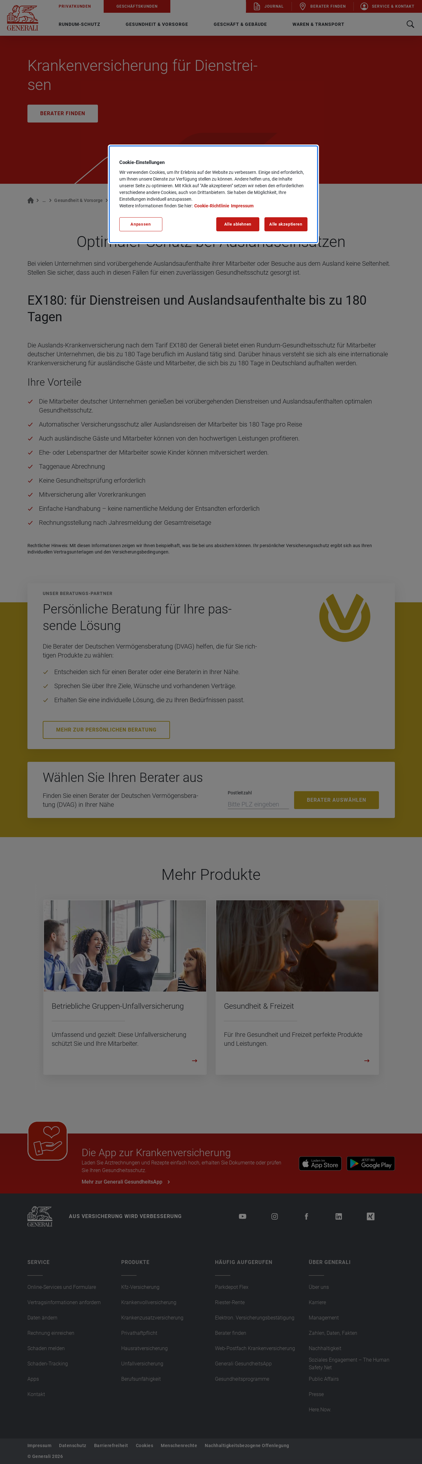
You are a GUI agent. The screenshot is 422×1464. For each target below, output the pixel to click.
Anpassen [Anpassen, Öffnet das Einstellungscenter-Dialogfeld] (140, 224)
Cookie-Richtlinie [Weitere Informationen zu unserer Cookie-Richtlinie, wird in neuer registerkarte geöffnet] (211, 205)
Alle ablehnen (237, 224)
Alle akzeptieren (285, 224)
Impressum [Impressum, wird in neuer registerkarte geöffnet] (242, 205)
